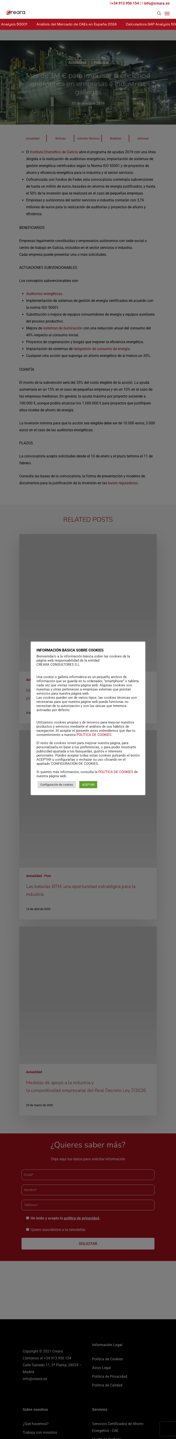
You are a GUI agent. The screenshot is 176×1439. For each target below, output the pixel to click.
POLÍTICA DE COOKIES (94, 735)
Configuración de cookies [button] (56, 784)
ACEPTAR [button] (88, 784)
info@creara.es (156, 3)
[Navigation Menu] (167, 13)
